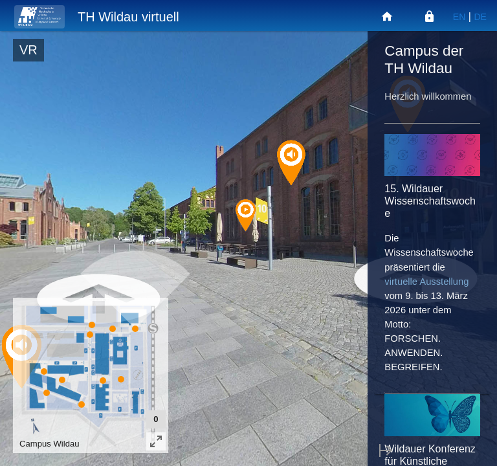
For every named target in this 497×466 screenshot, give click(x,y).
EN (459, 17)
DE (480, 17)
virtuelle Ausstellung (426, 281)
